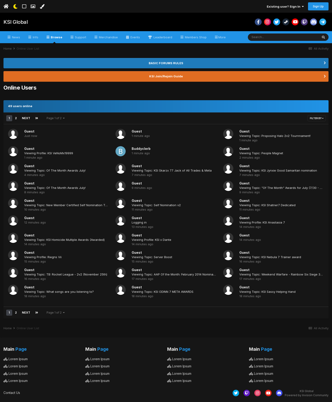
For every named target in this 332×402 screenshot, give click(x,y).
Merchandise (108, 37)
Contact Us (11, 393)
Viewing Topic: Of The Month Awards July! (55, 170)
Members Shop (195, 37)
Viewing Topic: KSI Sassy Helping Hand (267, 291)
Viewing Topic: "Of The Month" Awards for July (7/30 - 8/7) (282, 188)
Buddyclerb (141, 149)
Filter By (316, 118)
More (222, 37)
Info (35, 37)
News (15, 37)
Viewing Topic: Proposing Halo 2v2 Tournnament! (275, 136)
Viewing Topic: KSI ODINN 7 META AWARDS (162, 291)
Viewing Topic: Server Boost (152, 257)
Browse (56, 39)
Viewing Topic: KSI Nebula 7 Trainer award (270, 257)
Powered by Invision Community (307, 395)
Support (80, 37)
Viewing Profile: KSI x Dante (151, 240)
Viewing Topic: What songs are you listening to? (59, 291)
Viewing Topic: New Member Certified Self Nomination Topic (67, 205)
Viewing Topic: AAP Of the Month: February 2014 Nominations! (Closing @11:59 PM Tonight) (197, 274)
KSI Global (15, 22)
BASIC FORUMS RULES (166, 63)
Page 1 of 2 (56, 118)
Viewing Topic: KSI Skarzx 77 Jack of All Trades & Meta (172, 170)
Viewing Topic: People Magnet (261, 153)
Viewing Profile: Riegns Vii (43, 257)
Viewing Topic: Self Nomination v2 (156, 205)
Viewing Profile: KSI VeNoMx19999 (48, 153)
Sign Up (318, 6)
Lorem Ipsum (15, 359)
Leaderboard (162, 37)
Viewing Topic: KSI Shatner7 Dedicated (267, 205)
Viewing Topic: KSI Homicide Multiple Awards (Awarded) (64, 240)
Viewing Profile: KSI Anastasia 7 (262, 222)
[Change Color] (42, 6)
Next (26, 118)
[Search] (270, 37)
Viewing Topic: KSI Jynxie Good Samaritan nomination (278, 170)
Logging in (139, 222)
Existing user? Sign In (285, 6)
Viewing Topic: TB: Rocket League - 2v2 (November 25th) (65, 274)
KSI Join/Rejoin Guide (166, 76)
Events (135, 37)
